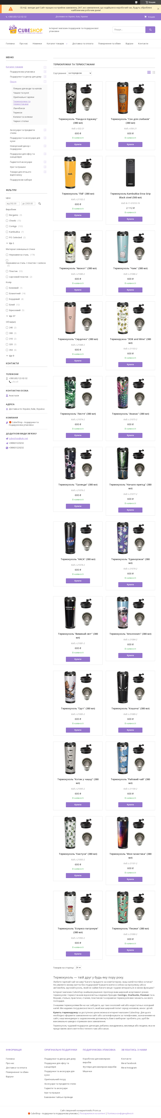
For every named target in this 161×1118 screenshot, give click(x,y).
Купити (77, 144)
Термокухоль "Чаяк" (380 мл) (130, 268)
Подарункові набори (21, 179)
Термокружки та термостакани (21, 102)
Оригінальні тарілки (23, 97)
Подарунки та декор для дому (25, 76)
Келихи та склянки (23, 116)
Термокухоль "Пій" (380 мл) (78, 193)
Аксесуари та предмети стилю (22, 131)
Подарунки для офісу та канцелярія (22, 155)
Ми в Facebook (128, 1063)
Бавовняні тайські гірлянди (58, 1097)
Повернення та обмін (109, 43)
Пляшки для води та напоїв (27, 88)
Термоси (17, 112)
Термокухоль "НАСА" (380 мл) (78, 559)
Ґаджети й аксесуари (21, 161)
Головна (10, 43)
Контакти (143, 43)
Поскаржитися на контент (92, 1113)
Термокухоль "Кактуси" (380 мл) (78, 853)
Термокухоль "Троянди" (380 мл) (77, 484)
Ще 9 (11, 355)
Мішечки (87, 1071)
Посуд (13, 81)
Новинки (37, 43)
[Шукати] (150, 29)
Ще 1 (11, 243)
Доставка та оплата (82, 43)
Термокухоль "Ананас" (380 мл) (130, 413)
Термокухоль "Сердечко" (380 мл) (78, 339)
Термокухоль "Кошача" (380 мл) (130, 708)
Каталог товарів (55, 43)
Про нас (24, 43)
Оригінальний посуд (55, 1079)
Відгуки (129, 43)
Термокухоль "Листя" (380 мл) (78, 413)
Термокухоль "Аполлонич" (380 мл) (130, 633)
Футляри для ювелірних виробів (99, 1066)
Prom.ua (97, 1110)
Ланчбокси (19, 108)
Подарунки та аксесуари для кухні (25, 139)
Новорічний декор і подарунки (20, 147)
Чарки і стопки (21, 121)
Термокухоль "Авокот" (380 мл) (78, 268)
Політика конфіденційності (120, 1113)
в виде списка (153, 73)
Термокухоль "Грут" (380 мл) (78, 708)
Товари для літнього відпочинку (20, 173)
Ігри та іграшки (18, 166)
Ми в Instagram (129, 1067)
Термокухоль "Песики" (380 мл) (130, 928)
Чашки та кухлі (21, 92)
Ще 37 (12, 316)
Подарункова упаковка (22, 71)
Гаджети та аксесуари (56, 1088)
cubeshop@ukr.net (18, 438)
